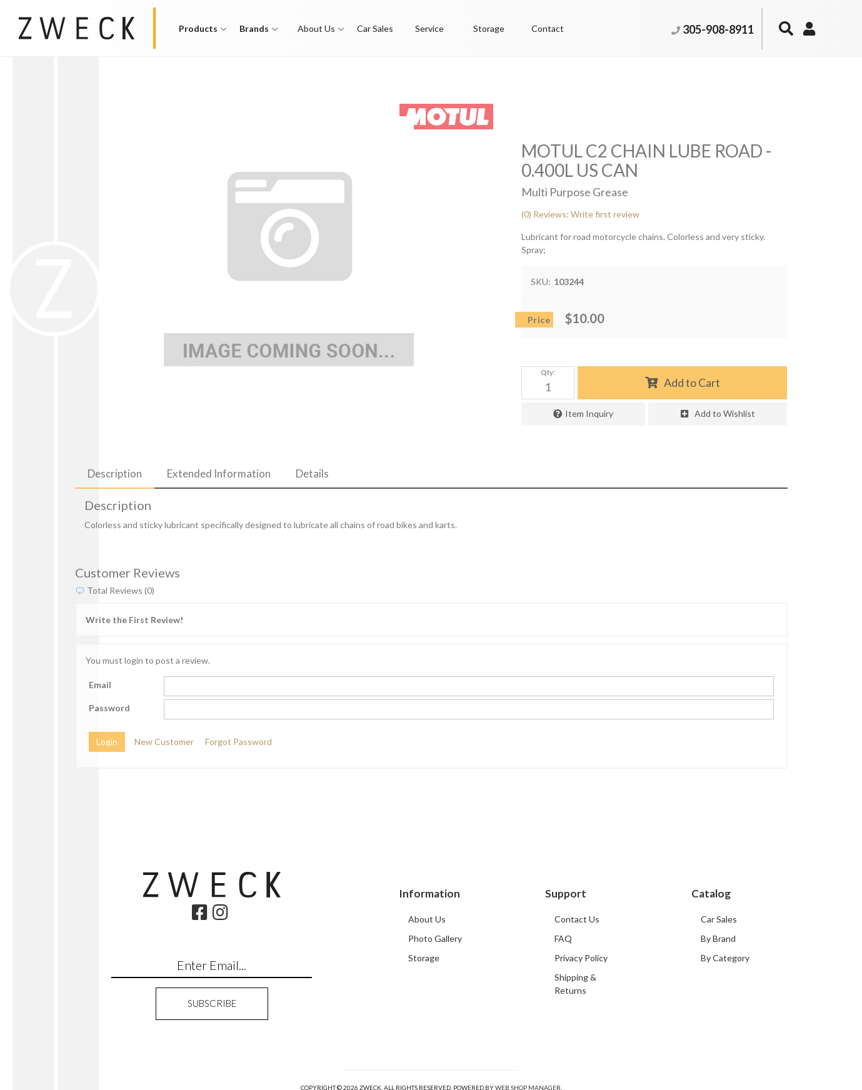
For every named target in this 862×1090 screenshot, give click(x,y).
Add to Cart (692, 382)
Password (109, 707)
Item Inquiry (589, 413)
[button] (203, 28)
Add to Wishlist (724, 413)
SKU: (541, 281)
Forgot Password (238, 741)
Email (100, 684)
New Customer (164, 741)
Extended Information (219, 473)
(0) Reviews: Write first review (580, 214)
